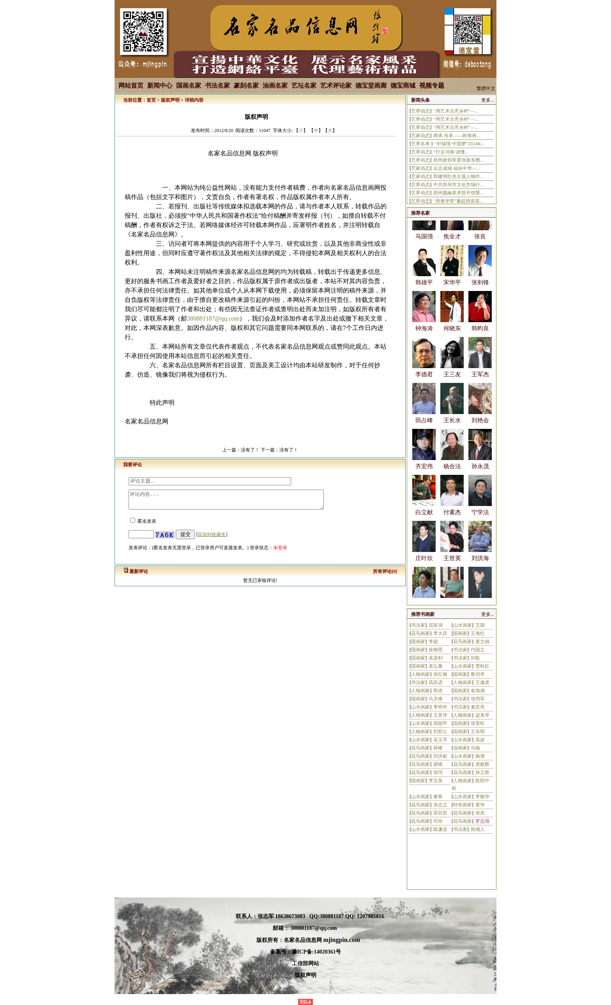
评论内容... (238, 501)
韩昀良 (480, 334)
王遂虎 (482, 682)
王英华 (440, 715)
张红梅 (440, 674)
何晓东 (452, 334)
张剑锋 (480, 289)
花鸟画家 (420, 633)
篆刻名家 (246, 85)
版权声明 (170, 100)
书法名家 (217, 85)
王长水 (452, 426)
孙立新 (482, 772)
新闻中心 (159, 85)
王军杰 (480, 380)
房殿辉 (482, 764)
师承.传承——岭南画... (456, 135)
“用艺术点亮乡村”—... (456, 111)
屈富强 (436, 625)
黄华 (480, 805)
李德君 (424, 380)
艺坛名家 (303, 85)
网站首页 (130, 85)
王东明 (478, 731)
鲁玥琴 (478, 674)
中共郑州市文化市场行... (458, 184)
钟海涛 (424, 334)
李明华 (440, 707)
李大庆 (440, 633)
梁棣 (438, 764)
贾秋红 (482, 666)
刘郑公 (440, 731)
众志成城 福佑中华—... (456, 168)
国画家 (460, 633)
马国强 (424, 243)
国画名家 (188, 85)
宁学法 (480, 518)
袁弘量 (436, 666)
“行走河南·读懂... (450, 152)
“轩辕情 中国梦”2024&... (459, 143)
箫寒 (438, 796)
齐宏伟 (424, 472)
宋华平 (452, 289)
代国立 (478, 649)
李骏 (433, 641)
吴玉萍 (440, 739)
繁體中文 (486, 88)
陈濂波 (440, 829)
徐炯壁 (436, 649)
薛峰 (438, 748)
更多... (487, 100)
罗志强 (482, 821)
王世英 (452, 564)
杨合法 (452, 472)
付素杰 (452, 518)
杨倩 (480, 756)
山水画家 (462, 625)
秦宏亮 (478, 707)
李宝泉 (436, 780)
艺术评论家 (335, 85)
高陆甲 (440, 723)
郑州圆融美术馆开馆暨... (458, 193)
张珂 (438, 772)
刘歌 (475, 658)
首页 (151, 100)
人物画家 (420, 674)
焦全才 (452, 243)
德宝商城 (402, 85)
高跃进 (436, 682)
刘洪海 (480, 564)
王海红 (478, 633)
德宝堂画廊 (371, 85)
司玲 (438, 821)
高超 (480, 739)
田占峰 (424, 426)
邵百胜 (440, 813)
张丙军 (478, 699)
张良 (480, 243)
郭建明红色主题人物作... (458, 176)
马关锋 (436, 699)
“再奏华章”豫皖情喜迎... (458, 201)
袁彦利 (436, 658)
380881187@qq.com (213, 318)
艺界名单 (421, 143)
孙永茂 (480, 472)
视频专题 (431, 85)
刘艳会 (480, 426)
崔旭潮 (478, 690)
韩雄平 (424, 289)
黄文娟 (482, 641)
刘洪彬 (440, 756)
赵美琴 (482, 715)
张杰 (480, 813)
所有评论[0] (385, 575)
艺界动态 (420, 111)
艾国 (480, 625)
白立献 (424, 518)
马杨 (475, 748)
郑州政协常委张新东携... (458, 160)
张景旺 (478, 723)
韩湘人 (478, 829)
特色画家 (462, 805)
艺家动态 (420, 135)
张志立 (440, 805)
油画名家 (275, 85)
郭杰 (438, 690)
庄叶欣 (424, 564)
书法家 (418, 625)
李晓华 (482, 796)
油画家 (460, 748)
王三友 (452, 380)
